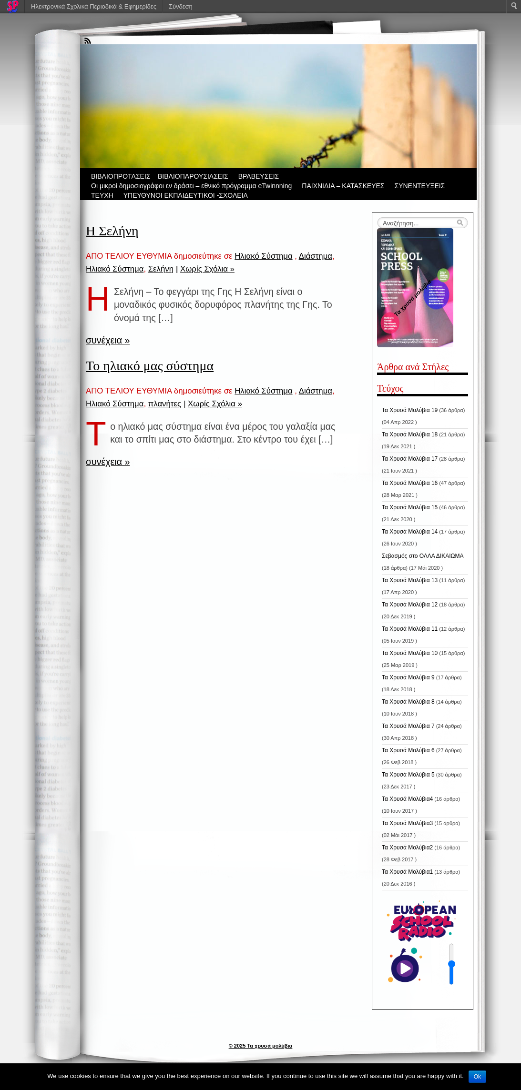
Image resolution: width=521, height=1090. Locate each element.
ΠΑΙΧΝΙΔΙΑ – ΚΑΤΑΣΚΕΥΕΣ (343, 186)
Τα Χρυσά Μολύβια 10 (410, 653)
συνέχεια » (108, 340)
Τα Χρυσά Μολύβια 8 (408, 701)
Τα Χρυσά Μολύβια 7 (408, 726)
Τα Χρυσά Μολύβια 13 (410, 580)
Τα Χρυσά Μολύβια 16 (410, 483)
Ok (477, 1076)
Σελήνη (161, 268)
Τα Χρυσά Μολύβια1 (407, 871)
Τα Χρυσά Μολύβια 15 (410, 507)
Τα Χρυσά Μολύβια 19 (410, 410)
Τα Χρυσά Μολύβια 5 (408, 774)
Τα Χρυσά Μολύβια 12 (410, 604)
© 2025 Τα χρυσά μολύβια (261, 1046)
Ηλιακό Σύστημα (263, 256)
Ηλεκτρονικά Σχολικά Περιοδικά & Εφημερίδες (93, 6)
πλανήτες (164, 403)
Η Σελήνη (112, 230)
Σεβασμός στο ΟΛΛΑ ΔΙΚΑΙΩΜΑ (423, 556)
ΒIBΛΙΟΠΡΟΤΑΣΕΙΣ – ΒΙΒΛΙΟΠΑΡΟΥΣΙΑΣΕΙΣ (159, 176)
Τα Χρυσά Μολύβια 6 (408, 750)
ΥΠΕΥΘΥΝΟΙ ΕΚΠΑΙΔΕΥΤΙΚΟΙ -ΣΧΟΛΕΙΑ (185, 195)
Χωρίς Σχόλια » (207, 268)
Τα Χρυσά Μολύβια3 (407, 823)
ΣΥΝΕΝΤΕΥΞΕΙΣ (420, 186)
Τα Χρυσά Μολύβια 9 (408, 677)
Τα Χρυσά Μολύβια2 (407, 847)
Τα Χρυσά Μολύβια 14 (410, 531)
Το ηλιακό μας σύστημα (150, 365)
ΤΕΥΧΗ (102, 195)
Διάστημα (315, 256)
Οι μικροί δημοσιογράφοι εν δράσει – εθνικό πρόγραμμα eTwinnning (191, 186)
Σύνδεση (181, 6)
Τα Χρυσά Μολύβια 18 (410, 434)
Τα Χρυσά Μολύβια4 (407, 799)
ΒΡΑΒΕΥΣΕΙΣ (258, 176)
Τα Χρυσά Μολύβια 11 (410, 629)
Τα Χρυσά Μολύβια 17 (410, 458)
